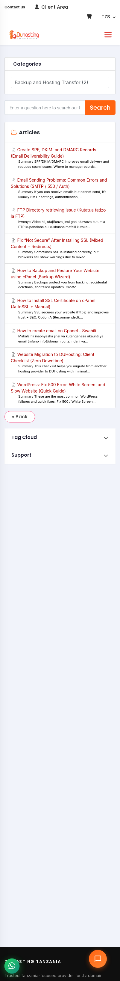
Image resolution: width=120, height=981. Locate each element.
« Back (20, 416)
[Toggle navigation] (108, 35)
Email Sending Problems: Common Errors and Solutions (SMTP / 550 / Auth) (60, 188)
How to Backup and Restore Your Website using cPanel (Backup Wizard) (60, 279)
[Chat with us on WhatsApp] (11, 966)
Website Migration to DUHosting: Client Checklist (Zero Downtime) (60, 363)
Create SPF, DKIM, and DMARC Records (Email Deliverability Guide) (60, 158)
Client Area (51, 7)
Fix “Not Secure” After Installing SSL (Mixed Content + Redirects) (60, 249)
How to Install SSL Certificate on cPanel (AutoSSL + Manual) (60, 309)
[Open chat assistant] (98, 959)
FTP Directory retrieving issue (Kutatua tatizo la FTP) (60, 218)
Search (100, 107)
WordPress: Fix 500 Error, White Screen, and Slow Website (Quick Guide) (60, 393)
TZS (108, 16)
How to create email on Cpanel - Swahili (60, 336)
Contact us (14, 6)
